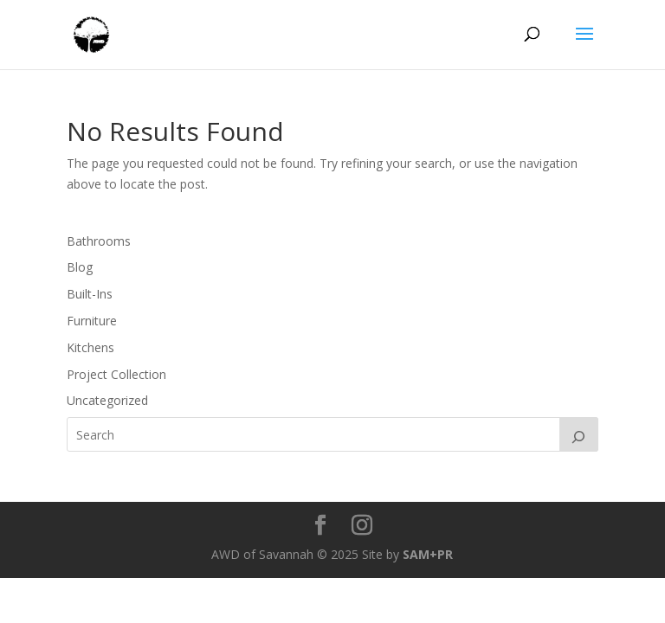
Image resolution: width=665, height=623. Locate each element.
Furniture (92, 320)
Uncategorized (107, 400)
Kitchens (90, 347)
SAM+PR (428, 554)
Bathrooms (99, 241)
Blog (80, 267)
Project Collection (116, 374)
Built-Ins (90, 294)
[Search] (579, 434)
